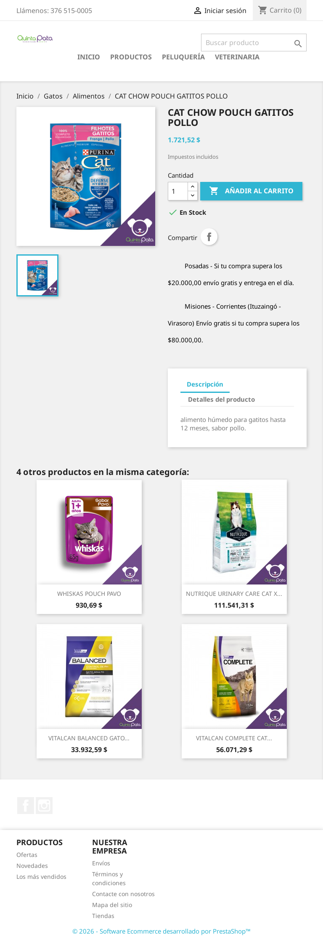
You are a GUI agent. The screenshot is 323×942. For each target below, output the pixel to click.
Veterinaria (237, 56)
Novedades (32, 866)
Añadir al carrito (251, 191)
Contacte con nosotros (123, 894)
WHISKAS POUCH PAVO (89, 594)
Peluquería (183, 56)
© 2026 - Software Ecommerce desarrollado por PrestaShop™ (161, 931)
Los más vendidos (41, 877)
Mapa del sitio (112, 905)
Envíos (101, 863)
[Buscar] (254, 42)
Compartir (209, 236)
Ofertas (26, 855)
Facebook (25, 805)
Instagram (44, 805)
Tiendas (103, 916)
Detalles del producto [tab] (221, 399)
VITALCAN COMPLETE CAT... (234, 738)
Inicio (88, 56)
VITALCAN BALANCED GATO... (89, 738)
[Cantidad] (178, 191)
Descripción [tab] (205, 384)
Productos (131, 56)
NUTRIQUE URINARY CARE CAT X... (234, 594)
